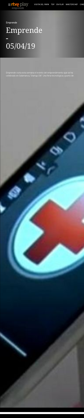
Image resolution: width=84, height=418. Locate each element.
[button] (8, 4)
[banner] (22, 4)
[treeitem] (41, 4)
